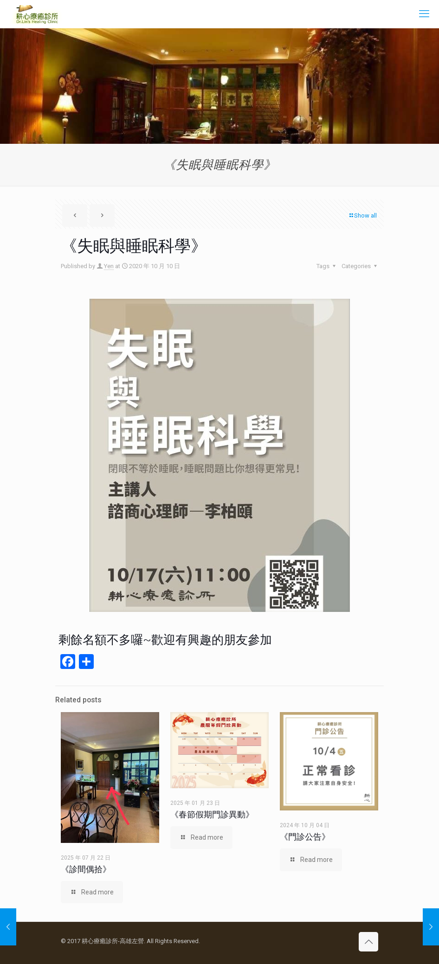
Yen (109, 266)
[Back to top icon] (368, 941)
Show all (362, 215)
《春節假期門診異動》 (212, 814)
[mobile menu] (424, 14)
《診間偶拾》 (86, 869)
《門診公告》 (305, 837)
